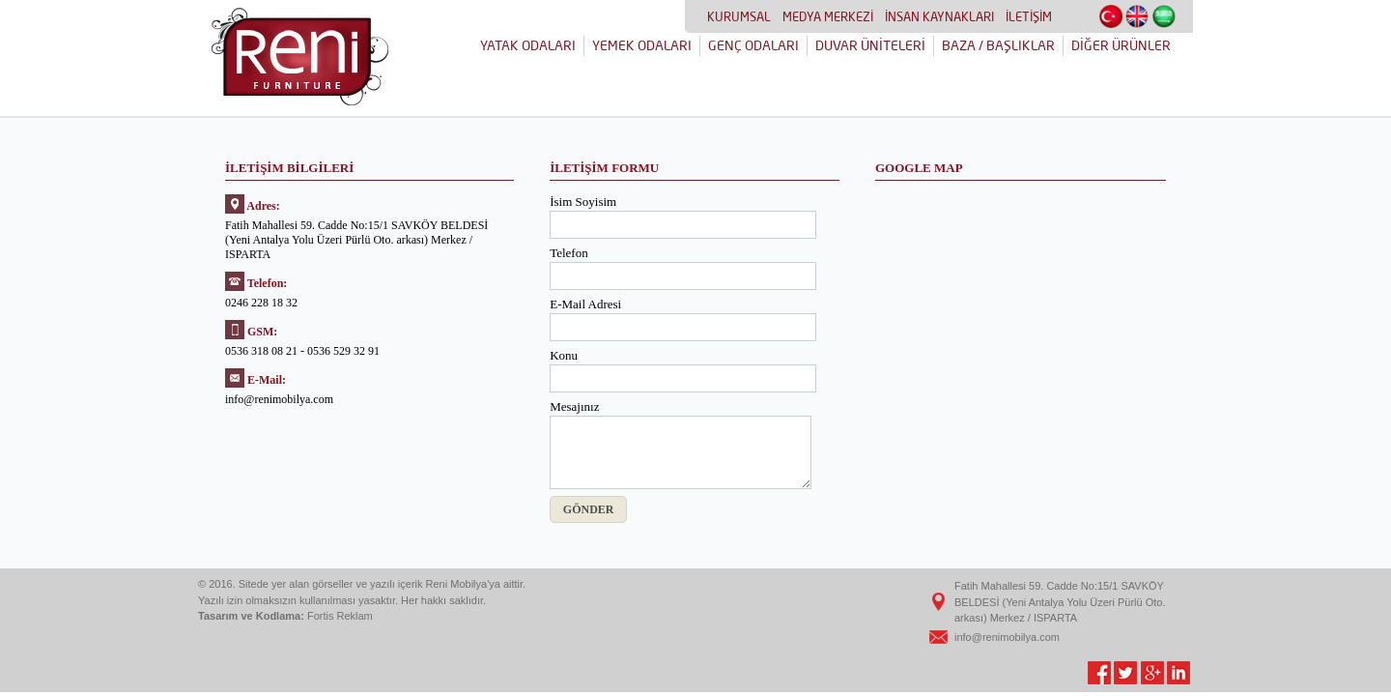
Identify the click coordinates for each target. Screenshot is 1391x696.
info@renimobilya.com (1007, 637)
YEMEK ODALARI (642, 45)
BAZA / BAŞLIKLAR (998, 45)
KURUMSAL (739, 16)
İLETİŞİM (1029, 16)
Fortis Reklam (340, 616)
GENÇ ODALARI (753, 45)
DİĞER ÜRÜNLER (1121, 45)
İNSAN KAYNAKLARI (939, 16)
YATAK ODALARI (528, 45)
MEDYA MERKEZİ (827, 16)
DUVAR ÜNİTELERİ (870, 45)
